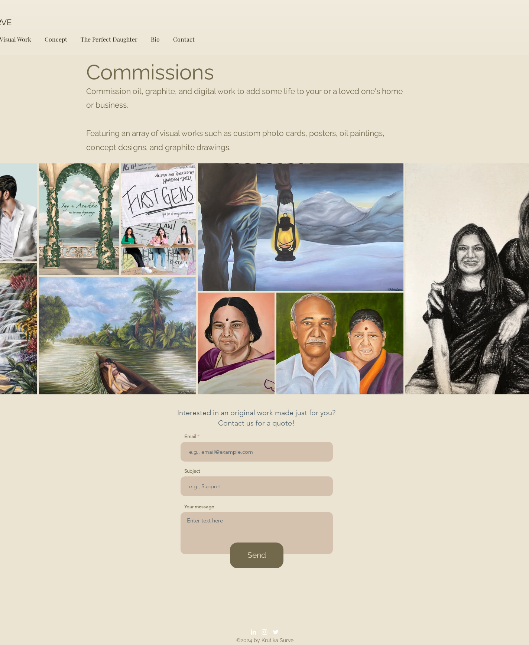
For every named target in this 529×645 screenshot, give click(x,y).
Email (190, 436)
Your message (199, 506)
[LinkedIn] (253, 632)
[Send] (256, 555)
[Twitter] (275, 632)
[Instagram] (264, 632)
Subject (192, 471)
